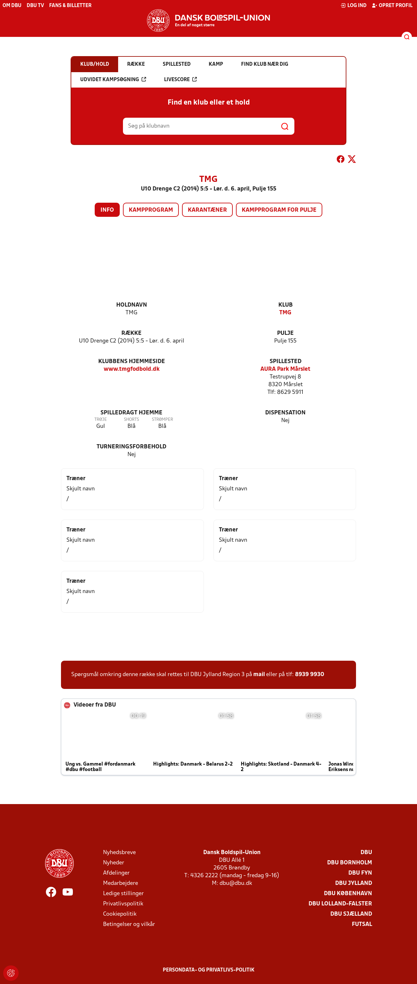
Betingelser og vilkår (129, 924)
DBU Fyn (360, 873)
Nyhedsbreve (119, 852)
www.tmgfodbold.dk (132, 369)
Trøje (100, 420)
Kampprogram (151, 210)
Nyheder (113, 863)
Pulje (285, 333)
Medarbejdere (120, 883)
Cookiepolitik (119, 914)
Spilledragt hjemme (131, 413)
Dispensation (285, 413)
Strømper (162, 420)
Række (131, 333)
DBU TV (35, 6)
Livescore (180, 79)
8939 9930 (309, 674)
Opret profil (392, 5)
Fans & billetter (70, 6)
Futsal (362, 924)
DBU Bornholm (349, 863)
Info (107, 210)
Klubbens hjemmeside (131, 361)
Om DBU (12, 6)
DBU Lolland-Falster (340, 904)
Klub (285, 305)
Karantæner (207, 210)
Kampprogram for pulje (279, 210)
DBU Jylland (353, 883)
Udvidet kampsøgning (113, 79)
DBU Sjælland (351, 914)
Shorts (131, 420)
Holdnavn (131, 305)
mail (259, 674)
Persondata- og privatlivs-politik (209, 970)
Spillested (285, 361)
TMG (285, 313)
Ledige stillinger (123, 893)
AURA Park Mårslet (285, 369)
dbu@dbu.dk (236, 883)
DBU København (348, 893)
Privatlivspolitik (123, 904)
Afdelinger (116, 873)
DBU (366, 852)
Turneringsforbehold (131, 447)
